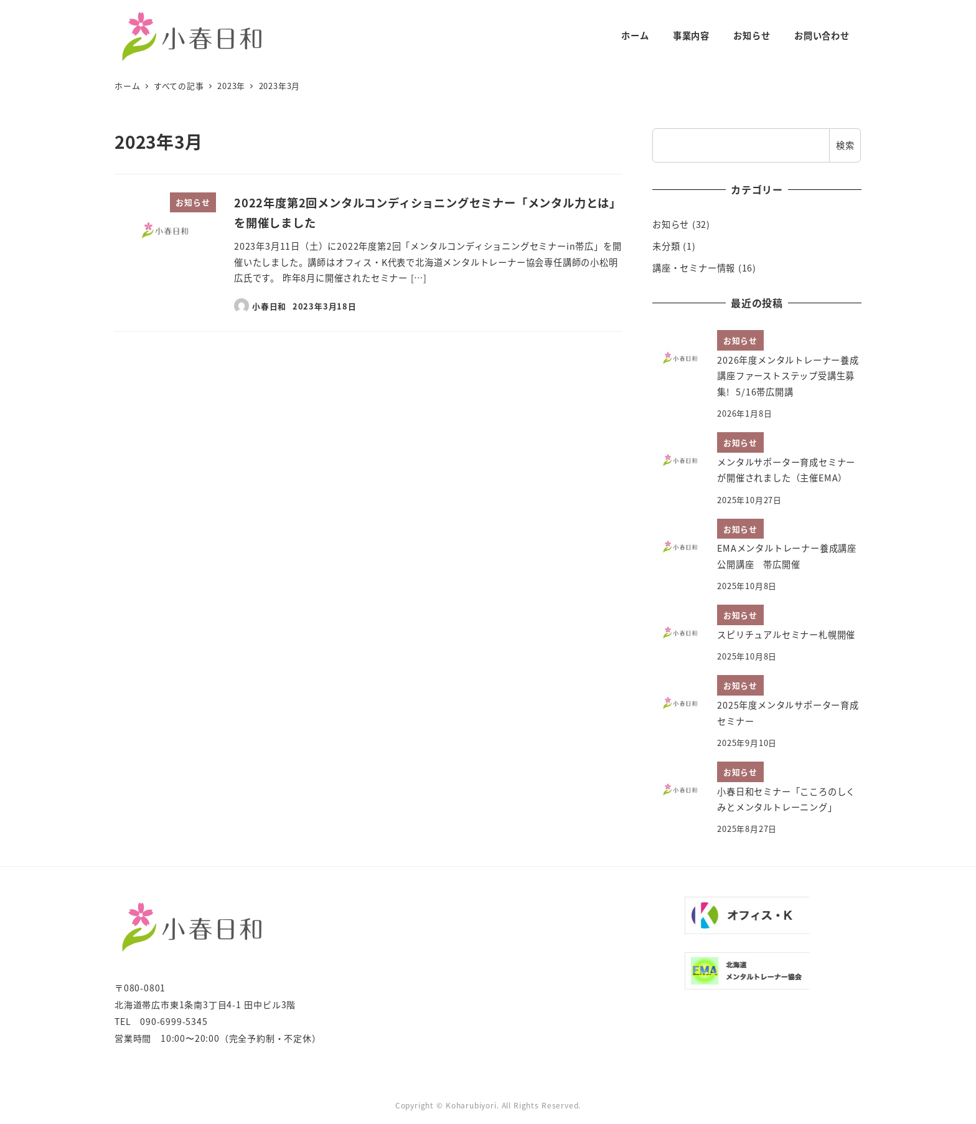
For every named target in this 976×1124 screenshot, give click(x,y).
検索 (845, 145)
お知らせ (670, 224)
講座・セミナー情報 (693, 268)
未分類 (666, 246)
